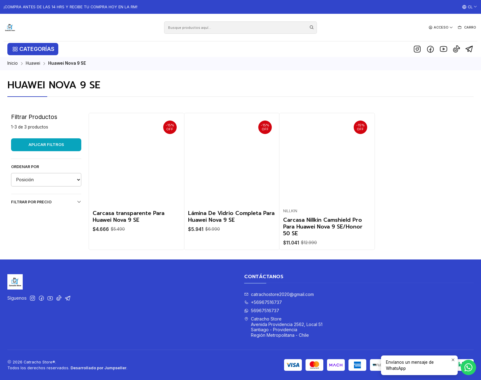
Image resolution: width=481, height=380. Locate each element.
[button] (32, 49)
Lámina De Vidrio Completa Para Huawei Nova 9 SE (231, 216)
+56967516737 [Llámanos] (263, 302)
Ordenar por (25, 166)
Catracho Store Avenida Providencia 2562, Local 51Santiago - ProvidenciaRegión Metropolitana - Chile (283, 327)
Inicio (12, 63)
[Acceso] (440, 27)
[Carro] (466, 28)
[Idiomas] (469, 7)
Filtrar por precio (46, 201)
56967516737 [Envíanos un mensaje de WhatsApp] (261, 310)
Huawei (33, 63)
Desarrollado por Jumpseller (98, 368)
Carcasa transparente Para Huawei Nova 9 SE (128, 216)
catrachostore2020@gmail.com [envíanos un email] (279, 294)
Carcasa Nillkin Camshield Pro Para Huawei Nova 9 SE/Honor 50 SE (323, 226)
